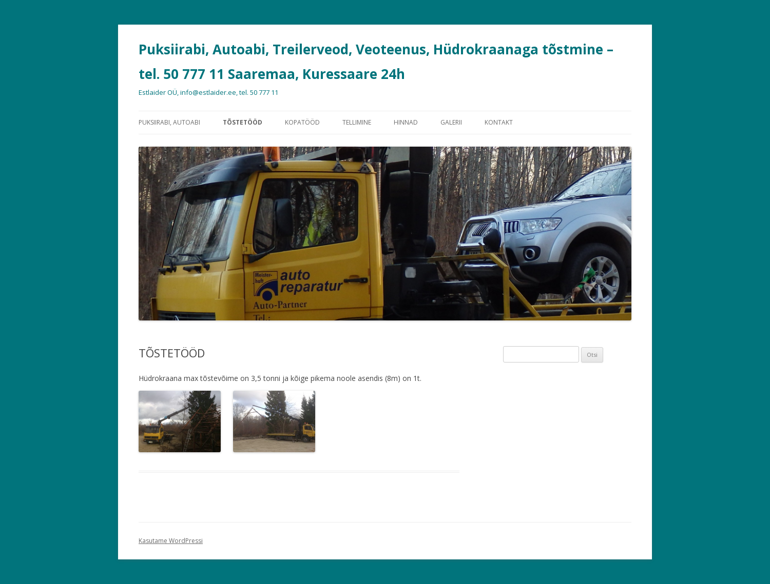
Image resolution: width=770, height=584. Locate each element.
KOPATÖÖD (302, 122)
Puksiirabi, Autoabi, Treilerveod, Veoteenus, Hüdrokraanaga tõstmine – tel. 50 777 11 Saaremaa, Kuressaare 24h (376, 61)
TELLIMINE (356, 122)
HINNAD (406, 122)
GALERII (451, 122)
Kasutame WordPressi (171, 540)
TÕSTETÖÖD (242, 122)
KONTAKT (499, 122)
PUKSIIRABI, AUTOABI (169, 122)
